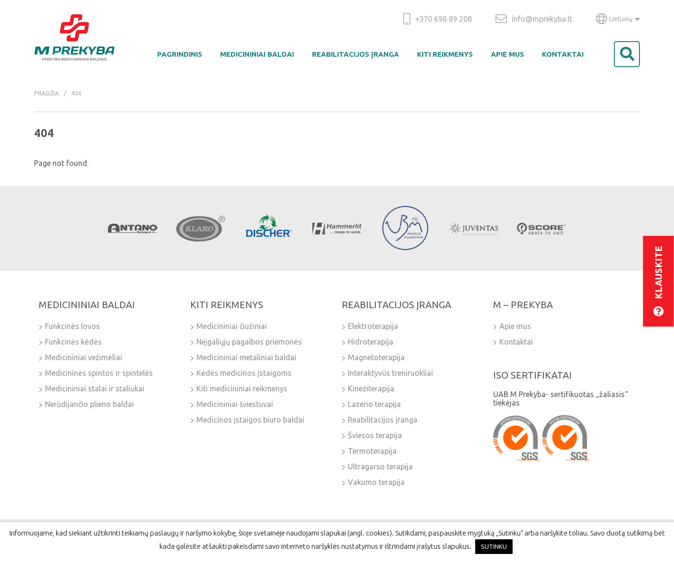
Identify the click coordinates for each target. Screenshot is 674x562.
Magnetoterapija (376, 357)
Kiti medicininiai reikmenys (241, 388)
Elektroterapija (373, 326)
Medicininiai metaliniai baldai (246, 357)
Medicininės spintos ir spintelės (99, 373)
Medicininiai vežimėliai (83, 357)
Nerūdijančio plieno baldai (89, 404)
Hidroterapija (370, 341)
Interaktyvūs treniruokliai (390, 373)
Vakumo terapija (376, 482)
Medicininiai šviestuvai (234, 404)
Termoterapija (372, 451)
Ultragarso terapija (380, 466)
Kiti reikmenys (445, 54)
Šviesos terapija (375, 435)
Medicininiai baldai (257, 54)
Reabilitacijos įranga (355, 54)
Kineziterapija (371, 388)
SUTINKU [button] (494, 546)
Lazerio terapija (374, 404)
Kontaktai (563, 54)
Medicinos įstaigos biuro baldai (250, 419)
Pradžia (46, 93)
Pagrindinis (179, 54)
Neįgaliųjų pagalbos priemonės (249, 341)
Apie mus (507, 54)
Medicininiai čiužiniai (231, 326)
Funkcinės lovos (72, 326)
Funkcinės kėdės (73, 341)
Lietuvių (618, 19)
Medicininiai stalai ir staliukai (94, 388)
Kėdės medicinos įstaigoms (244, 373)
